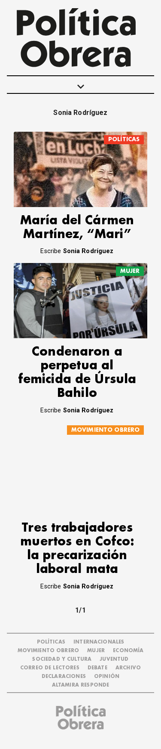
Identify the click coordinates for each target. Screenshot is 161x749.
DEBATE (97, 667)
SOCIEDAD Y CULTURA (61, 659)
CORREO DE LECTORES (49, 667)
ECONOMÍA (128, 650)
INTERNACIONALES (98, 642)
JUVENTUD (114, 659)
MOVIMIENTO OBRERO (105, 430)
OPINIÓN (106, 676)
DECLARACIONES (64, 676)
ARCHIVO (128, 667)
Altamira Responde (80, 685)
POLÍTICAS (124, 139)
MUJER (130, 271)
